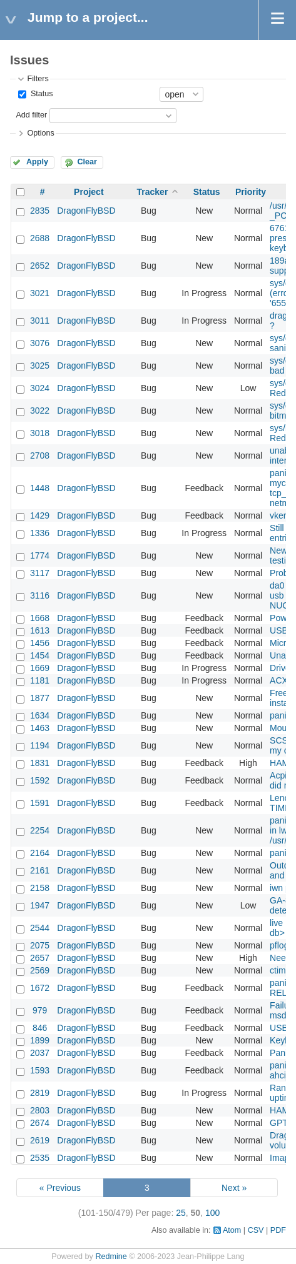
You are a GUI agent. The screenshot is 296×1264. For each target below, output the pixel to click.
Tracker (152, 192)
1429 (39, 515)
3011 (39, 321)
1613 (39, 630)
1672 (39, 988)
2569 (39, 970)
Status (40, 93)
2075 (39, 945)
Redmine (110, 1256)
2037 (39, 1053)
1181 (39, 680)
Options (40, 133)
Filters (37, 78)
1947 (39, 905)
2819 (39, 1093)
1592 (39, 780)
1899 (39, 1040)
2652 (39, 266)
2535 (39, 1158)
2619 (39, 1140)
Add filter (31, 115)
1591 (39, 803)
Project (88, 192)
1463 (39, 728)
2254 (39, 830)
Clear (87, 161)
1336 (39, 533)
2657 (39, 958)
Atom (232, 1230)
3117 (39, 573)
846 (40, 1028)
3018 (39, 433)
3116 (39, 595)
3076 (39, 343)
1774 (39, 555)
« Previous (60, 1188)
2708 (39, 455)
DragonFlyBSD (86, 211)
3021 (39, 293)
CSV (256, 1230)
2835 (39, 211)
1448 (39, 488)
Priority (250, 192)
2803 (39, 1110)
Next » (234, 1188)
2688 (39, 238)
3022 (39, 411)
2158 (39, 888)
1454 (39, 655)
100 (212, 1213)
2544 (39, 928)
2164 (39, 853)
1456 (39, 643)
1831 (39, 763)
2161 (39, 870)
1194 (39, 745)
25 (181, 1213)
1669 (39, 668)
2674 (39, 1123)
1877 (39, 698)
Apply (37, 161)
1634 (39, 715)
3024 (39, 388)
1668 (39, 618)
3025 (39, 366)
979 (40, 1010)
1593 (39, 1070)
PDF (278, 1230)
